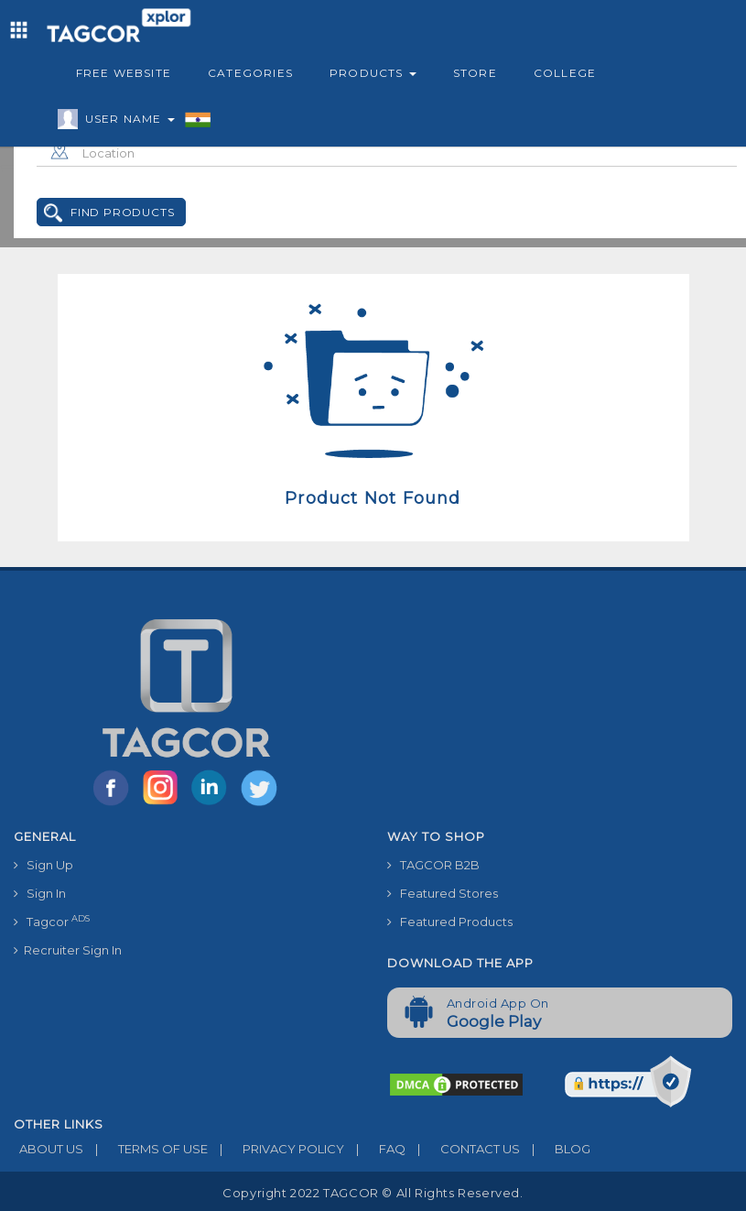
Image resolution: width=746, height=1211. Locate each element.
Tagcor (52, 921)
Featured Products (450, 921)
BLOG (555, 1148)
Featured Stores (442, 893)
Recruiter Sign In (68, 950)
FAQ (374, 1148)
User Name (125, 121)
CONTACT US (462, 1148)
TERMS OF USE (145, 1148)
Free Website (123, 73)
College (565, 73)
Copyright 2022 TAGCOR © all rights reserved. (372, 1192)
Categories (250, 73)
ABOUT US (48, 1148)
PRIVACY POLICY (276, 1148)
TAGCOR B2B (433, 864)
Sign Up (43, 864)
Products (373, 73)
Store (475, 73)
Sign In (40, 893)
